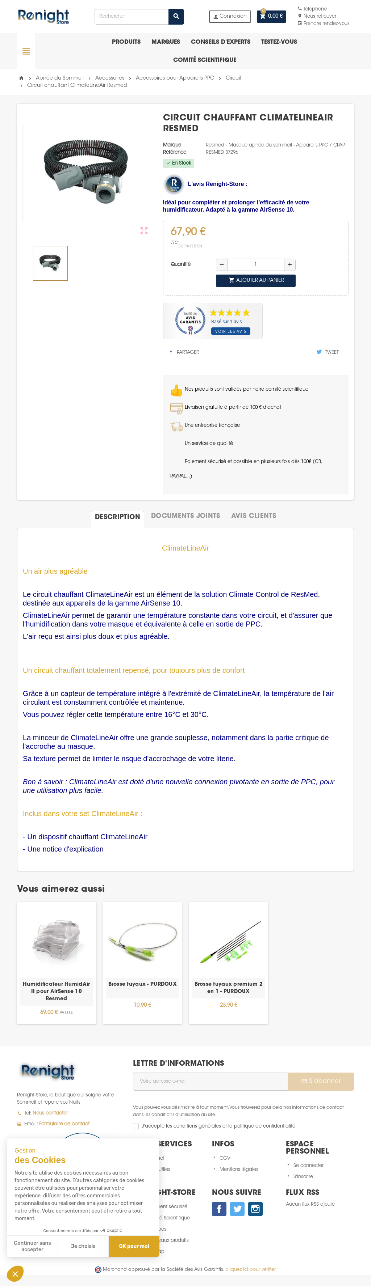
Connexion (230, 17)
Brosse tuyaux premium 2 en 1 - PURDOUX (229, 988)
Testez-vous (279, 42)
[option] (56, 963)
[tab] (117, 516)
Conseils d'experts (220, 42)
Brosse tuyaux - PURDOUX (142, 984)
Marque (172, 145)
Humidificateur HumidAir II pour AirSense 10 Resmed (56, 992)
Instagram (255, 1209)
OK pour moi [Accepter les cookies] (134, 1246)
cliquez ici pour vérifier (250, 1270)
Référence (174, 152)
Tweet (328, 352)
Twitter (237, 1209)
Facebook (219, 1209)
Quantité (181, 264)
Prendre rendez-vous (323, 23)
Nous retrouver (316, 16)
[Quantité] (255, 265)
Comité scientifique (204, 60)
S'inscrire (303, 1177)
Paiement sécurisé (166, 1207)
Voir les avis (230, 331)
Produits (126, 42)
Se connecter (308, 1165)
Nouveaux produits (167, 1240)
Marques (165, 42)
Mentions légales (239, 1169)
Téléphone (312, 9)
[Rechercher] (139, 17)
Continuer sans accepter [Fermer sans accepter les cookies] (32, 1246)
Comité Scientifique (168, 1218)
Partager (183, 352)
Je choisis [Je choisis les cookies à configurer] (83, 1246)
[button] (15, 1273)
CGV (225, 1158)
